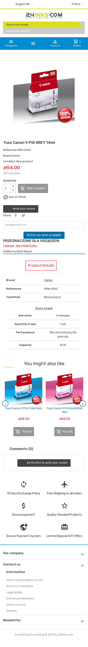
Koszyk (24, 431)
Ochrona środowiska (19, 586)
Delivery (11, 610)
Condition (9, 161)
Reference (10, 149)
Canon (16, 155)
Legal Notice (14, 592)
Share (15, 215)
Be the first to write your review (44, 463)
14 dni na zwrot (16, 604)
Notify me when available (44, 235)
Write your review (20, 209)
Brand (7, 155)
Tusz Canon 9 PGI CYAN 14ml (23, 408)
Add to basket (33, 188)
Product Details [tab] (41, 265)
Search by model (17, 24)
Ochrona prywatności (20, 598)
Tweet (23, 215)
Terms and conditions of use (24, 580)
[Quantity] (7, 188)
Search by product (18, 30)
